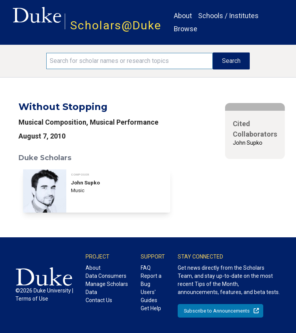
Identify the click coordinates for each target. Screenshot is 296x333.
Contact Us (99, 300)
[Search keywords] (129, 61)
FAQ (146, 268)
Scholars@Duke (115, 25)
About (183, 16)
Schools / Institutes (228, 16)
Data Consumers (106, 276)
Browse (185, 29)
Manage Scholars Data (107, 288)
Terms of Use (31, 299)
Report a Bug (151, 280)
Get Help (151, 308)
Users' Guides (149, 296)
